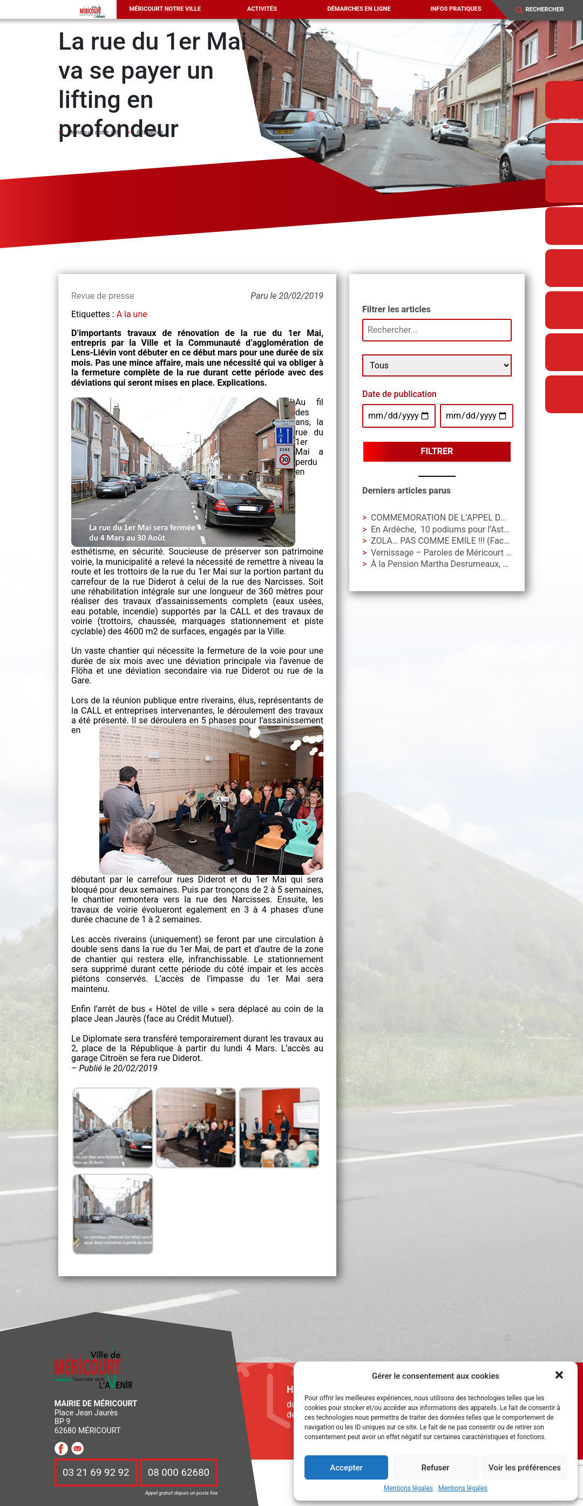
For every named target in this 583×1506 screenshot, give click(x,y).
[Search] (550, 10)
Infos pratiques (455, 8)
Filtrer (437, 451)
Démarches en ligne (358, 8)
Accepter (346, 1468)
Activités (262, 8)
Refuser (435, 1468)
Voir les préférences (525, 1468)
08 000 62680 (178, 1472)
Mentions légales (408, 1488)
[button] (560, 1376)
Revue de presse (102, 296)
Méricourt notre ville (165, 8)
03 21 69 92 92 (96, 1472)
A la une (132, 314)
